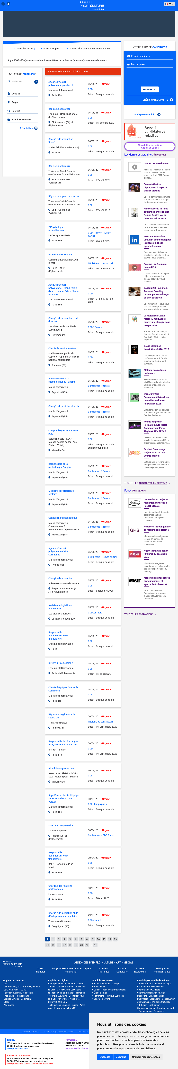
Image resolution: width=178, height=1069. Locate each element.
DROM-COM (61, 1001)
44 (95, 945)
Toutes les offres (25, 48)
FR (169, 4)
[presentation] (147, 76)
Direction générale (166, 1007)
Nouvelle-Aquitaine (58, 995)
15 (53, 945)
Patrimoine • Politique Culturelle (109, 995)
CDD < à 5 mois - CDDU (15, 989)
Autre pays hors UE (66, 1007)
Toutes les (147, 483)
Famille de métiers (19, 119)
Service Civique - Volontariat (17, 998)
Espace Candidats (122, 970)
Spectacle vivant (102, 998)
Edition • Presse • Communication (110, 989)
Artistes (156, 989)
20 (81, 945)
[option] (149, 550)
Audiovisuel (99, 986)
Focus (135, 490)
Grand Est (69, 989)
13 (115, 939)
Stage (6, 1001)
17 (64, 945)
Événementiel (100, 992)
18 (70, 945)
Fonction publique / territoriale (18, 992)
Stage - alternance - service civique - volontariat (71, 970)
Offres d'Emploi (40, 970)
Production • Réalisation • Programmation (151, 1012)
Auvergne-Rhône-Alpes (59, 983)
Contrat (13, 93)
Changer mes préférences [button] (146, 1057)
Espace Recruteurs (140, 970)
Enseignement (145, 1011)
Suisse (75, 1004)
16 (58, 945)
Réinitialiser (29, 128)
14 (47, 945)
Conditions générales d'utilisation (59, 1031)
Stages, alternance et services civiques (90, 48)
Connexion (149, 89)
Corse (60, 989)
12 (109, 939)
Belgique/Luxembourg (59, 1004)
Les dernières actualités (145, 154)
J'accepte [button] (105, 1057)
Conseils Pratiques (104, 970)
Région (13, 102)
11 (104, 939)
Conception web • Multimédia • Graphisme (151, 997)
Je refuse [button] (121, 1057)
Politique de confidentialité (162, 970)
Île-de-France (66, 992)
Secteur (13, 110)
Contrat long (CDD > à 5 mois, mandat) (22, 986)
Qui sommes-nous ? (31, 1031)
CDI (5, 983)
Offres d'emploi (52, 48)
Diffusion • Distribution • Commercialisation (149, 1006)
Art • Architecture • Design (106, 983)
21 (87, 945)
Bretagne (69, 986)
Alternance (9, 1004)
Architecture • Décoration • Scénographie (150, 988)
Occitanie (73, 995)
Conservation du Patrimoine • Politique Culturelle (156, 1000)
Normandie (80, 992)
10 (98, 939)
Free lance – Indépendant (16, 995)
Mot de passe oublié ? (146, 114)
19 (75, 945)
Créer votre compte (158, 99)
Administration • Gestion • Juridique (154, 983)
